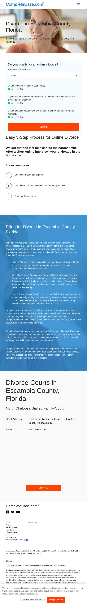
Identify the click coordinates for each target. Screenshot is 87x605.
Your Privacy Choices (14, 540)
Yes (12, 89)
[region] (43, 594)
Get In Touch (11, 537)
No (21, 89)
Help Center (10, 530)
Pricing (9, 525)
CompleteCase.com (22, 506)
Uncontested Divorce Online (65, 551)
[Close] (82, 588)
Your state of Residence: (19, 69)
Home (8, 522)
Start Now (43, 488)
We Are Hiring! (11, 527)
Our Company (11, 532)
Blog (8, 535)
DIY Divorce (50, 551)
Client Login (33, 522)
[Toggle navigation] (78, 4)
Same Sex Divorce (35, 553)
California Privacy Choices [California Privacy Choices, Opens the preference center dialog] (32, 600)
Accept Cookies (56, 600)
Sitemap (9, 561)
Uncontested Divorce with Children (19, 551)
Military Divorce (38, 551)
